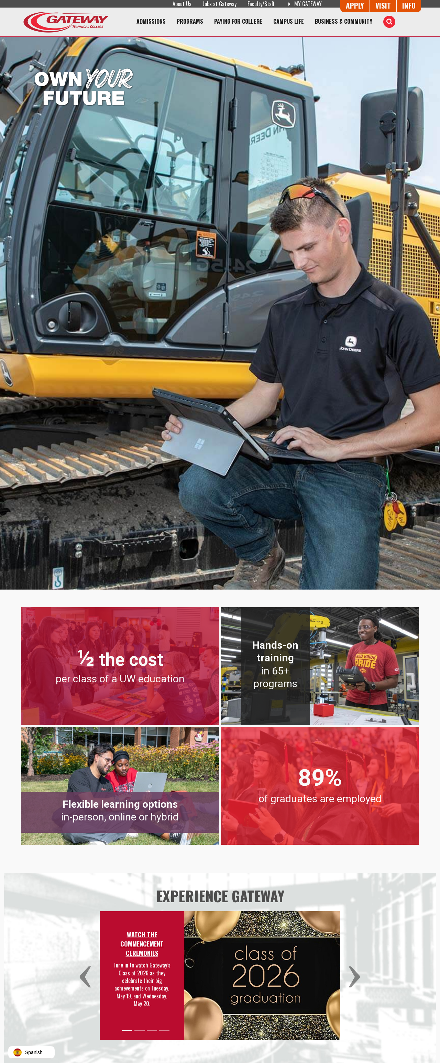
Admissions (151, 21)
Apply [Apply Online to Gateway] (355, 5)
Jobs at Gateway (219, 4)
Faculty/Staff (261, 4)
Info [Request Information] (409, 5)
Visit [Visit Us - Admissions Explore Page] (383, 5)
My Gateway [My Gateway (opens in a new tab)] (304, 4)
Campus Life (288, 21)
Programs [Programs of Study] (190, 21)
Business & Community (343, 21)
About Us (182, 4)
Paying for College (238, 21)
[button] (88, 975)
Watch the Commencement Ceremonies (142, 944)
